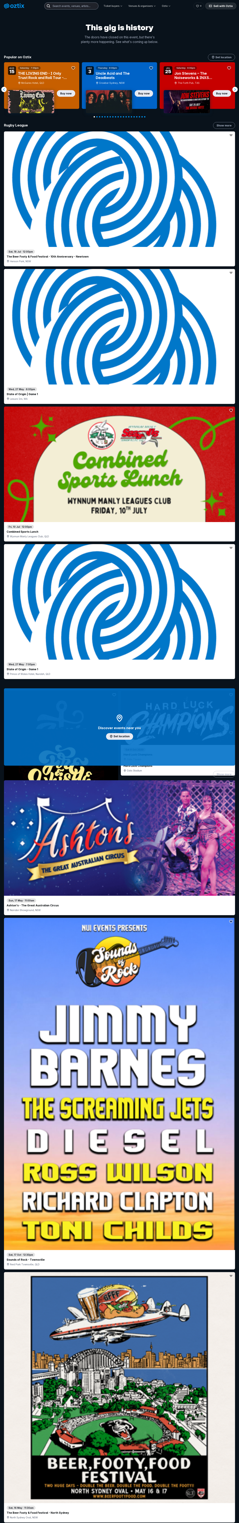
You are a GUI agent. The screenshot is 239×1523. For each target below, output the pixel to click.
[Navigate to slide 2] (97, 116)
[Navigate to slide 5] (105, 116)
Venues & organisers (142, 5)
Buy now (66, 93)
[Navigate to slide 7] (110, 116)
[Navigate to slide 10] (118, 116)
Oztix (166, 5)
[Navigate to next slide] (235, 89)
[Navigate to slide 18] (139, 116)
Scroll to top (119, 1500)
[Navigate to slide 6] (107, 116)
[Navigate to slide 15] (131, 116)
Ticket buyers (113, 5)
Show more (224, 125)
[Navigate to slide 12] (123, 116)
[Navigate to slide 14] (128, 116)
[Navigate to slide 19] (142, 116)
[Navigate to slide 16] (134, 116)
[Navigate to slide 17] (136, 116)
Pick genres (119, 1045)
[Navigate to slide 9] (115, 116)
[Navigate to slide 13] (126, 116)
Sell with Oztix (221, 6)
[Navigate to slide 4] (102, 116)
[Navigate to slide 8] (113, 116)
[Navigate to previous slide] (4, 89)
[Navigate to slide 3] (99, 116)
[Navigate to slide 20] (144, 116)
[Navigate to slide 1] (94, 116)
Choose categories (119, 755)
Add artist (119, 437)
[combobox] (71, 6)
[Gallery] (119, 89)
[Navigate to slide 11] (121, 116)
